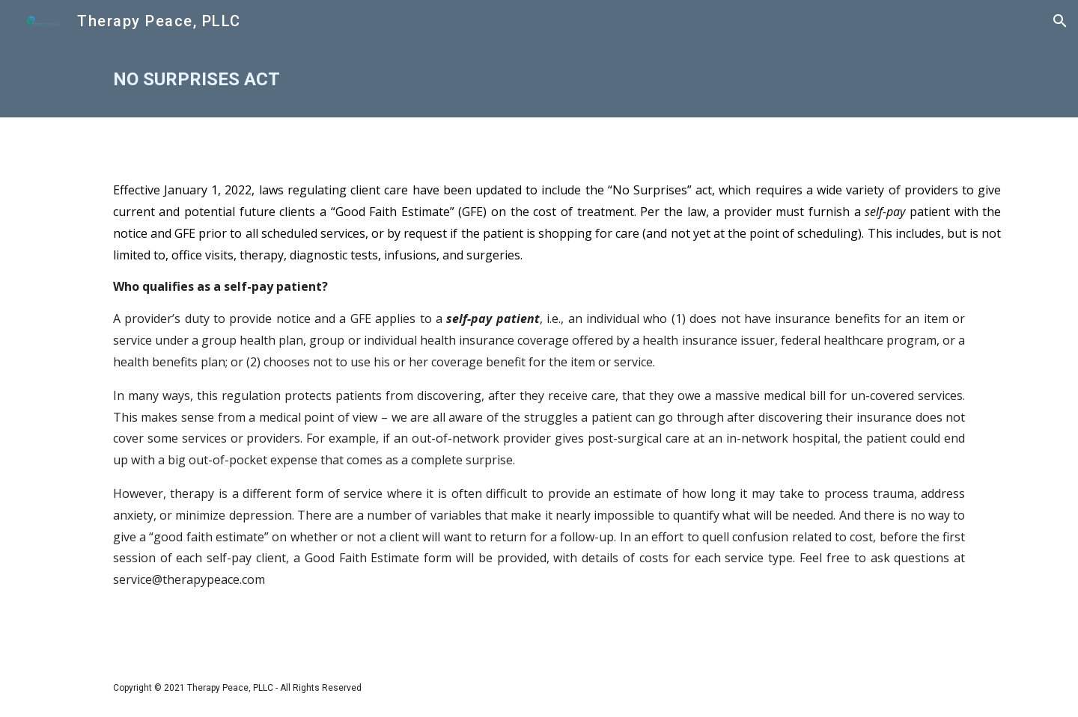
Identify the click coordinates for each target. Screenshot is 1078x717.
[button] (1060, 21)
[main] (539, 79)
